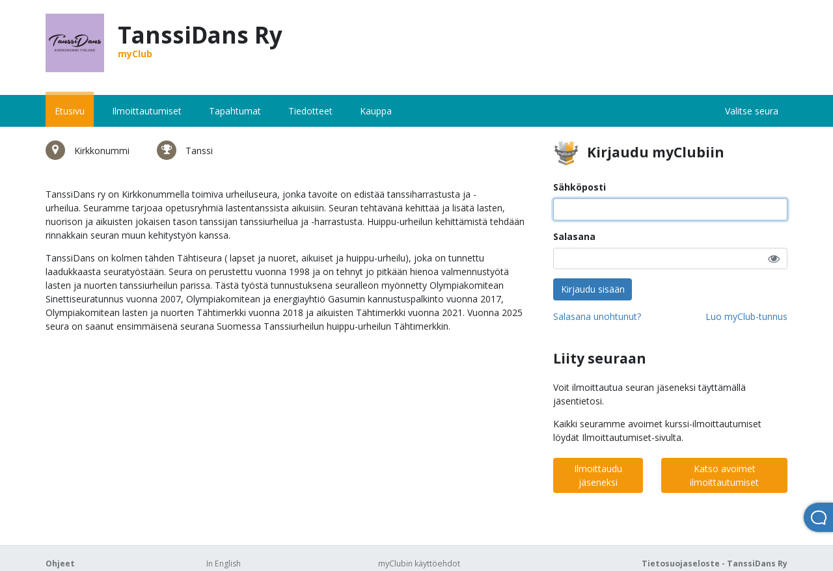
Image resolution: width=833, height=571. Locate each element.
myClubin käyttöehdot (419, 563)
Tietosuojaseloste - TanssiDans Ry (714, 563)
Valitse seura (751, 111)
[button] (774, 258)
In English (223, 563)
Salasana (574, 236)
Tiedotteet (310, 111)
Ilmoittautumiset (147, 111)
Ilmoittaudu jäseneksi (598, 475)
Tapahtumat (235, 111)
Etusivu (70, 111)
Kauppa (376, 111)
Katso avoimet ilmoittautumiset (724, 475)
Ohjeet (60, 563)
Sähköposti (579, 187)
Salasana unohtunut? (597, 316)
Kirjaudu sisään (593, 289)
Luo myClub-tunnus (746, 316)
